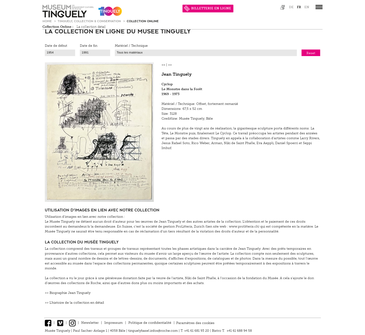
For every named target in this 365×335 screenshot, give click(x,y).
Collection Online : (57, 27)
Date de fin (88, 46)
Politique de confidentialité (149, 323)
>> (170, 65)
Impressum (113, 323)
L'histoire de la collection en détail (76, 303)
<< (163, 65)
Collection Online (143, 21)
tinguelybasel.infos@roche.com (153, 331)
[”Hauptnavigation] (319, 7)
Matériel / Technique (131, 46)
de (291, 7)
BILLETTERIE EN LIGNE (207, 8)
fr (299, 7)
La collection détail (91, 27)
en (306, 7)
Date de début (56, 46)
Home (47, 21)
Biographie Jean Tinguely (70, 293)
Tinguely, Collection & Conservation (90, 21)
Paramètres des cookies (195, 323)
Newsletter (90, 323)
